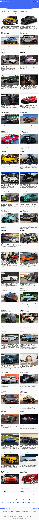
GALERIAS (36, 6)
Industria (31, 500)
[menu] (38, 1)
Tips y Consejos (27, 502)
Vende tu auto (33, 1)
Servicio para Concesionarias (18, 513)
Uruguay (30, 516)
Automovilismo (3, 500)
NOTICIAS (3, 6)
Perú (27, 516)
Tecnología (17, 502)
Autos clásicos (23, 55)
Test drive (22, 502)
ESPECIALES (19, 6)
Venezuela (33, 516)
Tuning (3, 16)
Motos (21, 154)
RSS (24, 513)
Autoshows (4, 292)
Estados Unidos (20, 516)
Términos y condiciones (17, 511)
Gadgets (27, 500)
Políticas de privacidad (25, 511)
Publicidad (34, 511)
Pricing (30, 511)
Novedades (4, 35)
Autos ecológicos (17, 500)
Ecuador (15, 516)
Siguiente (35, 494)
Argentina (5, 516)
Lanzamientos (3, 502)
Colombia (11, 516)
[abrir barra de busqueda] (29, 1)
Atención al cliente (10, 511)
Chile (8, 516)
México (24, 516)
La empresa (5, 511)
